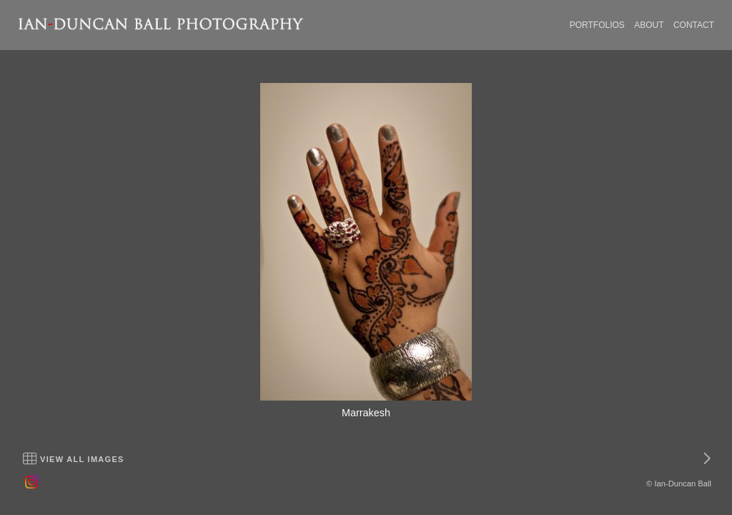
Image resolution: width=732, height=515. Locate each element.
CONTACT (693, 25)
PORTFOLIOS (597, 25)
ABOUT (648, 25)
